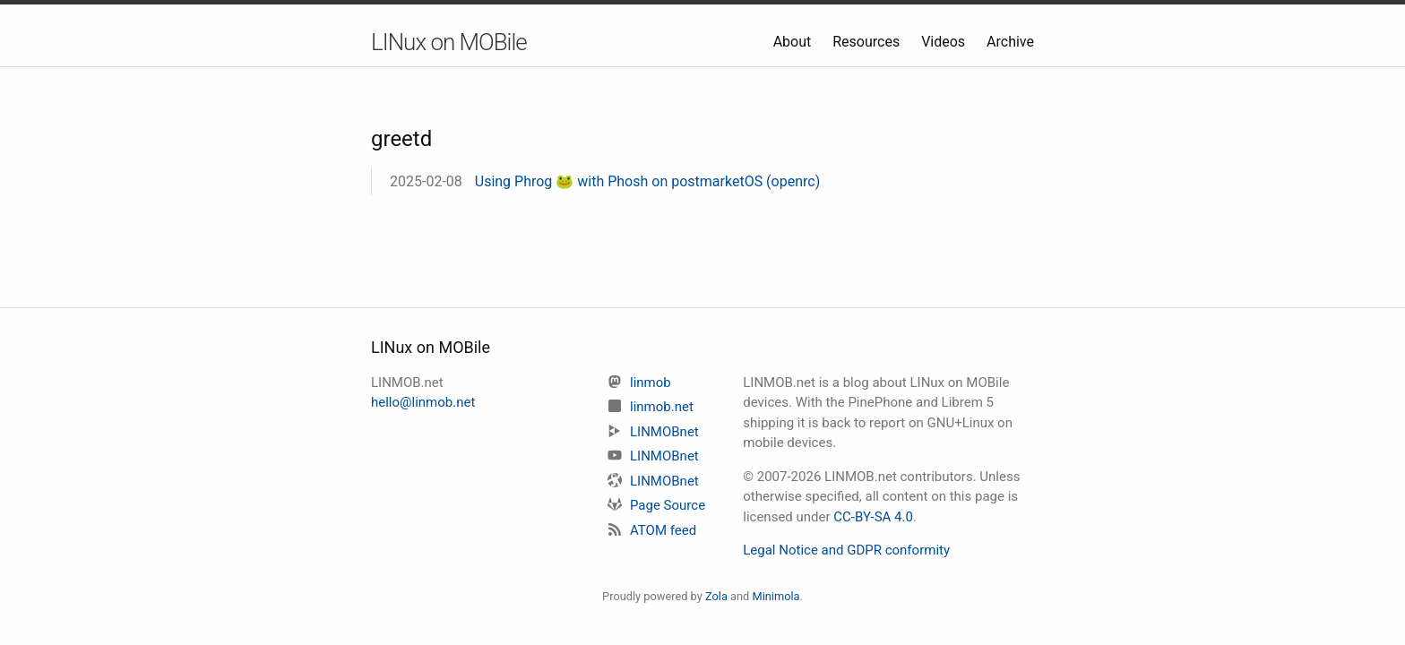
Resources (867, 41)
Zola (716, 596)
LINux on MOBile (449, 42)
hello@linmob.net (423, 402)
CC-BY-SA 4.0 (873, 517)
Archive (1010, 41)
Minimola (775, 596)
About (794, 41)
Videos (945, 41)
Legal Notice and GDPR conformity (846, 550)
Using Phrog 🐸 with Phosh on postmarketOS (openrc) (648, 181)
